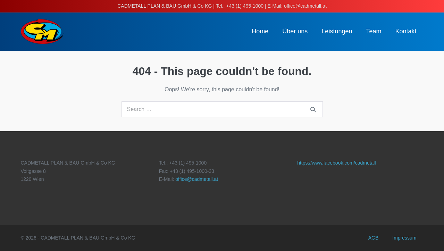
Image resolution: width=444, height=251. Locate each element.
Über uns (295, 31)
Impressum (404, 238)
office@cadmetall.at (196, 179)
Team (373, 31)
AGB (373, 238)
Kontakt (405, 31)
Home (260, 31)
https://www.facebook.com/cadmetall (336, 163)
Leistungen (336, 31)
